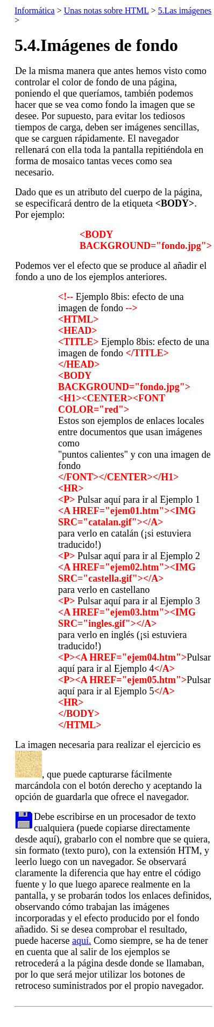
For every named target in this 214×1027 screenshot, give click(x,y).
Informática (35, 10)
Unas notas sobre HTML (106, 10)
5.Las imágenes (185, 10)
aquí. (81, 940)
